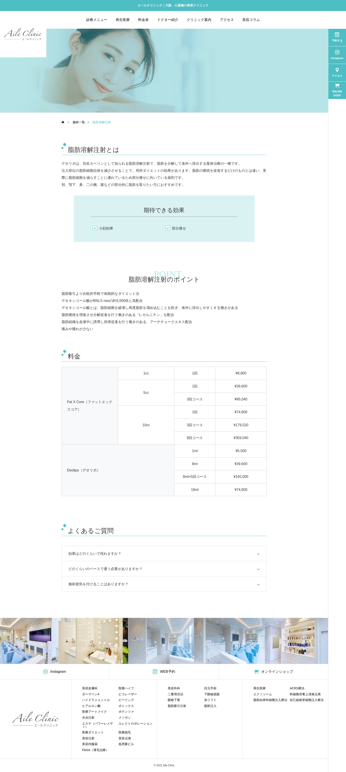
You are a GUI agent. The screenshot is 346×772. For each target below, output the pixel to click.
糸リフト (210, 699)
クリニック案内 (199, 20)
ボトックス (126, 705)
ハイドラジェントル (96, 699)
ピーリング (126, 699)
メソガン (124, 717)
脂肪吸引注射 (177, 705)
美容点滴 (124, 738)
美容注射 (88, 738)
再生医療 (123, 20)
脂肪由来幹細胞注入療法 (270, 699)
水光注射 (88, 717)
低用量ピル (126, 744)
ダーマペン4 (90, 694)
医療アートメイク (94, 711)
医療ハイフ (126, 688)
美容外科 (174, 688)
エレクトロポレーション (135, 723)
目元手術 (210, 688)
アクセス (227, 20)
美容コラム (251, 20)
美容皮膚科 (90, 688)
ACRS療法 (297, 688)
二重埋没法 (175, 694)
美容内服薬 (90, 744)
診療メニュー (96, 20)
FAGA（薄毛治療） (95, 749)
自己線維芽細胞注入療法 (307, 699)
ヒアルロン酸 (91, 705)
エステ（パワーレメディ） (97, 725)
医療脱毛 (124, 732)
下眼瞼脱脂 (212, 694)
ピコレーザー (127, 694)
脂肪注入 (210, 705)
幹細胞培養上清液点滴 (305, 694)
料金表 (143, 20)
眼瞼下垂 (174, 699)
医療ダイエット (93, 732)
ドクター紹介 (167, 20)
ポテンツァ (126, 711)
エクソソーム (262, 694)
